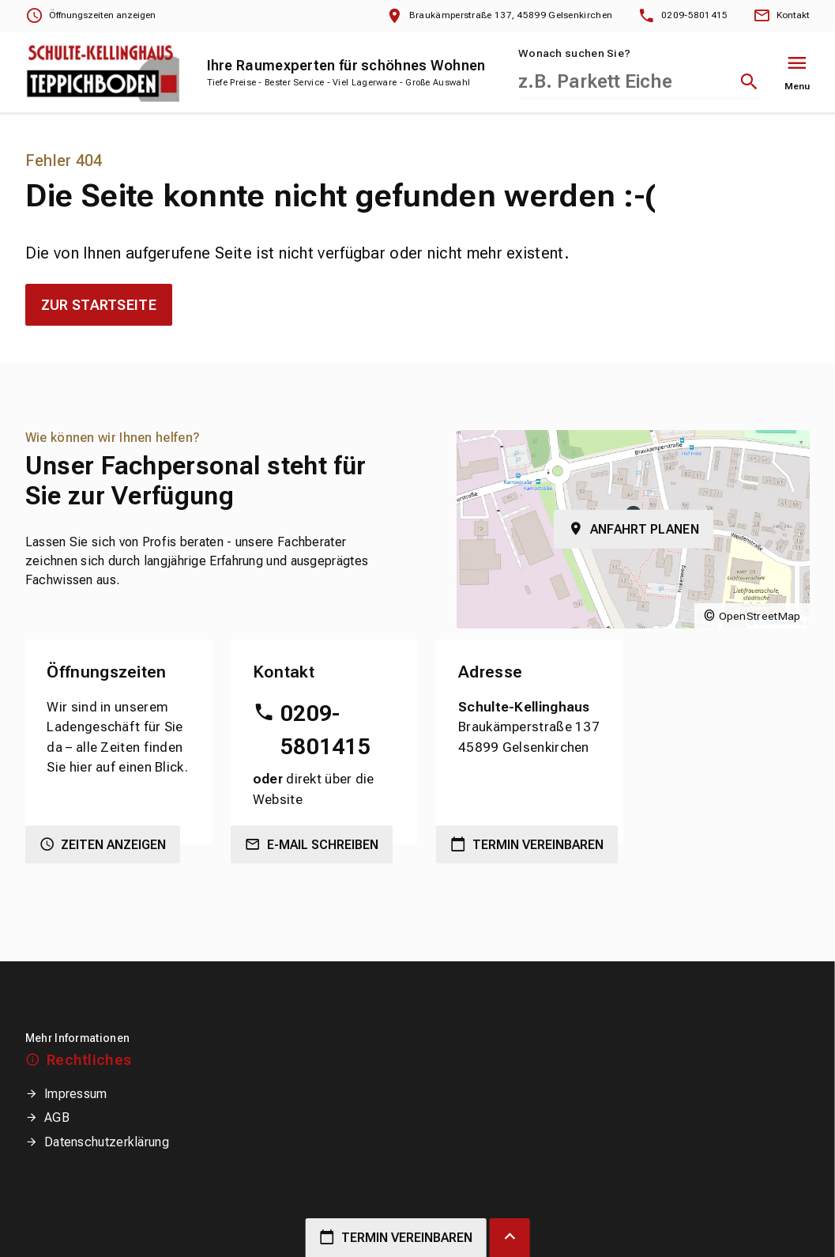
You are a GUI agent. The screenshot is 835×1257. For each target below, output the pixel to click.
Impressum (75, 1093)
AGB (57, 1117)
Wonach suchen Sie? (574, 53)
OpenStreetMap (760, 616)
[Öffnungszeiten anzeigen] (90, 15)
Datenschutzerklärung (106, 1141)
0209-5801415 (325, 730)
